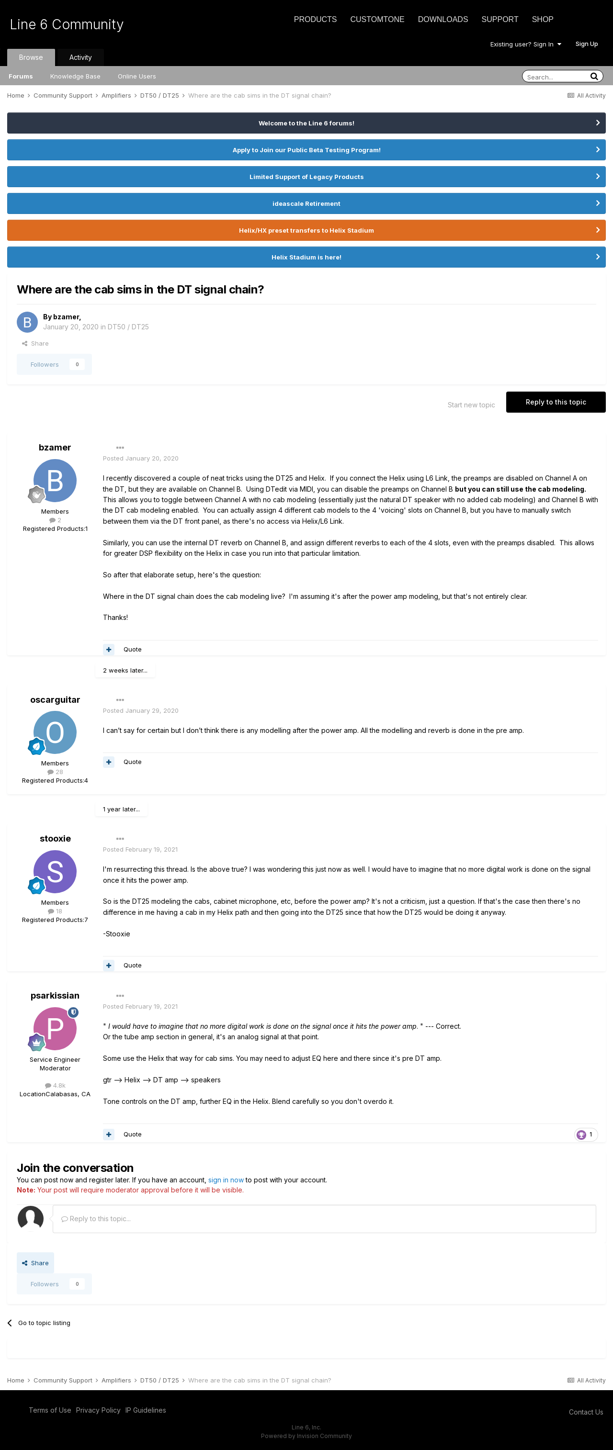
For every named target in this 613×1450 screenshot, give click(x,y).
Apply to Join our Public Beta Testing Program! (307, 150)
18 (55, 911)
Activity (80, 57)
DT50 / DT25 (128, 327)
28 (55, 772)
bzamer (66, 317)
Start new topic (471, 405)
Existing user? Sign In (525, 44)
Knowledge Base (75, 76)
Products (315, 19)
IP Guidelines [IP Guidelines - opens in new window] (145, 1410)
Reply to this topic (556, 402)
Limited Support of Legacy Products (307, 176)
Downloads (443, 19)
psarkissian (55, 995)
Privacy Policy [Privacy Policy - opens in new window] (98, 1410)
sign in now (226, 1180)
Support (500, 19)
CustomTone (377, 19)
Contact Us (586, 1412)
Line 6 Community (67, 24)
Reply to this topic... (96, 1218)
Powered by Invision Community (306, 1435)
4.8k (55, 1085)
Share (35, 343)
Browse (31, 57)
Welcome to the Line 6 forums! (306, 123)
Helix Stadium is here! (306, 257)
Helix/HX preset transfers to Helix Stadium (306, 230)
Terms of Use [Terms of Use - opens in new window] (50, 1410)
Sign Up (587, 43)
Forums (21, 76)
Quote (133, 649)
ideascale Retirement (306, 203)
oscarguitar (55, 700)
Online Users (137, 76)
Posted (141, 458)
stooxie (55, 838)
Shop (543, 19)
